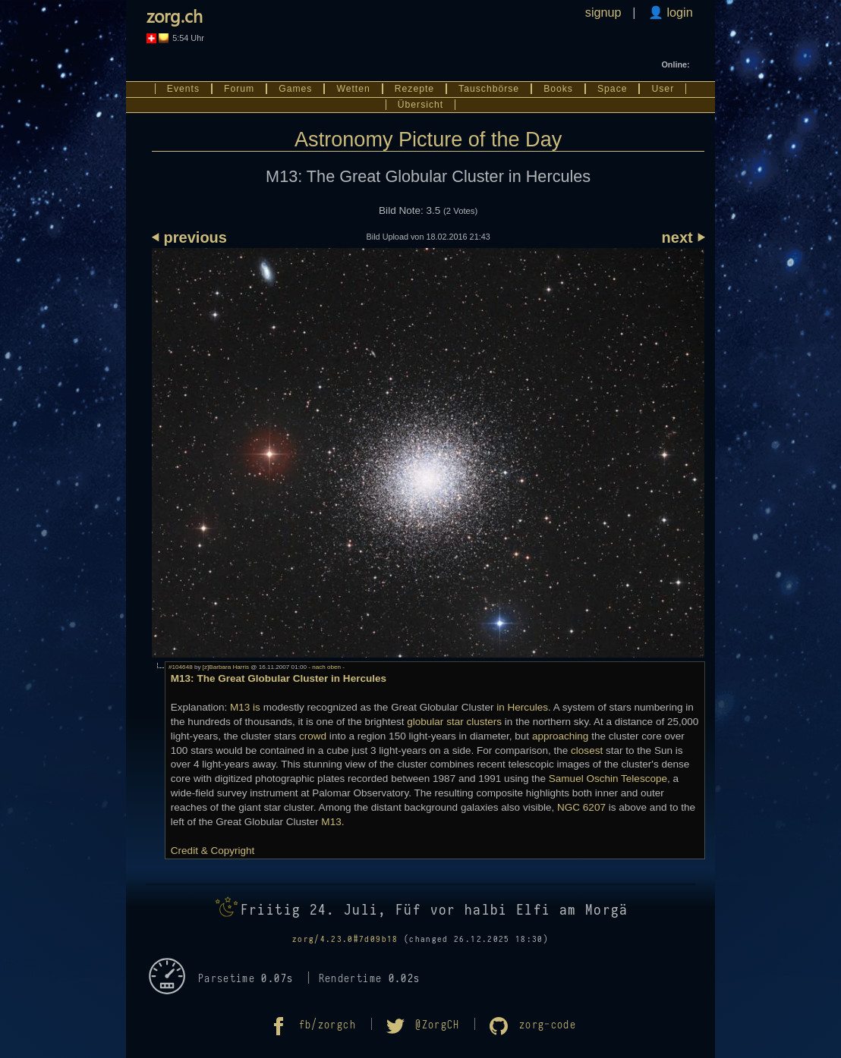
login (678, 12)
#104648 (181, 667)
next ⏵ (683, 237)
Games (295, 88)
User (662, 88)
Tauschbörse (488, 88)
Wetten (353, 88)
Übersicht (420, 104)
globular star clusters (454, 721)
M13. (332, 821)
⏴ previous (189, 237)
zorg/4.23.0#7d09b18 (345, 939)
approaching (560, 736)
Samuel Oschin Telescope (608, 778)
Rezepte (414, 88)
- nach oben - (326, 667)
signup (603, 12)
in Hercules (522, 707)
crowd (312, 736)
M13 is (245, 707)
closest (587, 750)
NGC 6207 (581, 807)
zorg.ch (174, 15)
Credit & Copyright (213, 850)
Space (612, 88)
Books (558, 88)
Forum (239, 88)
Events (183, 88)
